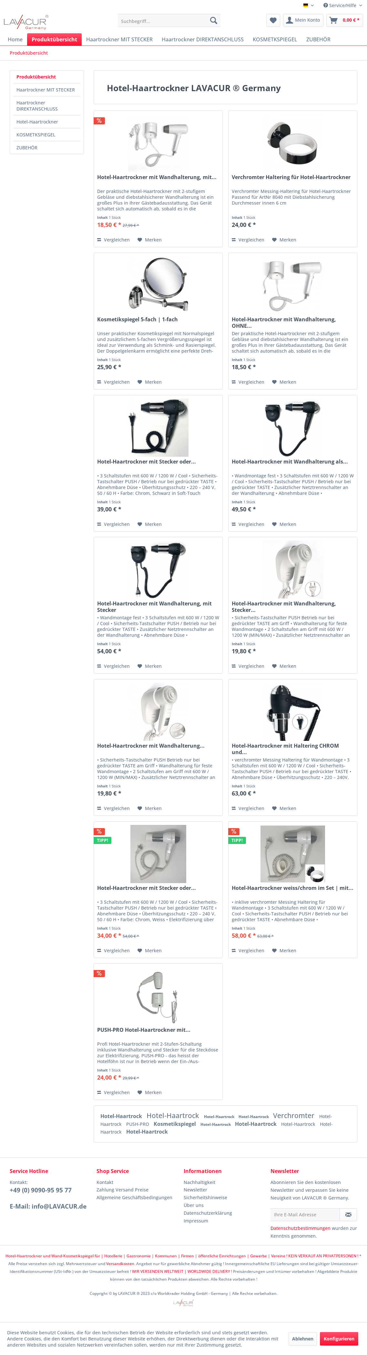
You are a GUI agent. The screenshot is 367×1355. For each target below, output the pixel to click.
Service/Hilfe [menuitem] (340, 5)
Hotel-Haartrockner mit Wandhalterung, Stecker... (284, 606)
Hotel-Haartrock (121, 1116)
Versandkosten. (120, 1263)
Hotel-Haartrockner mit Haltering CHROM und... (285, 748)
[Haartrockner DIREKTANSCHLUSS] (202, 39)
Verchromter (294, 1115)
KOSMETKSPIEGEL (35, 135)
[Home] (15, 39)
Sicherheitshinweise (205, 1197)
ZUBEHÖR (26, 147)
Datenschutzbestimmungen (300, 1228)
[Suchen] (213, 20)
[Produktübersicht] (54, 39)
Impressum (196, 1221)
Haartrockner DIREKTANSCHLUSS (37, 106)
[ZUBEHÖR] (318, 39)
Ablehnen (302, 1339)
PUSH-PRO (138, 1124)
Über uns (194, 1205)
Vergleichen (113, 240)
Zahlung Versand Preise (122, 1190)
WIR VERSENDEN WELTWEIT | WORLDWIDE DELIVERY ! (182, 1271)
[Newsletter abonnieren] (348, 1214)
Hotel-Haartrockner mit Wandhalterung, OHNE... (284, 322)
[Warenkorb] (344, 20)
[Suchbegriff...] (169, 20)
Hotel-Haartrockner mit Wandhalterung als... (290, 461)
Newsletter (195, 1190)
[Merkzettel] (273, 20)
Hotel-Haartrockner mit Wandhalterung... (151, 745)
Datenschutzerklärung (208, 1213)
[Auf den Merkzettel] (150, 240)
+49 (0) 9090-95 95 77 (41, 1190)
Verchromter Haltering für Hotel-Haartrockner (291, 177)
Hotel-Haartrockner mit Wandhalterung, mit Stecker (154, 606)
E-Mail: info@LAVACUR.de (48, 1206)
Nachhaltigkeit (199, 1182)
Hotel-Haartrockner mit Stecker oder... (146, 461)
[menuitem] (169, 20)
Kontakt (105, 1182)
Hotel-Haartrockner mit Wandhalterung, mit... (157, 177)
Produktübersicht (36, 77)
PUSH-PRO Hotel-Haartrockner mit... (143, 1030)
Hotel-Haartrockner (37, 122)
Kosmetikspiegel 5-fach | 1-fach (137, 319)
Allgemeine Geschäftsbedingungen (134, 1197)
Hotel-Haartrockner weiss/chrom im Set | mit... (292, 888)
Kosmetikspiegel (175, 1123)
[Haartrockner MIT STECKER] (119, 39)
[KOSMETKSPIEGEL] (275, 39)
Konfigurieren (339, 1339)
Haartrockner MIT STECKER (45, 90)
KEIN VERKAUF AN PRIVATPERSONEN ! (323, 1256)
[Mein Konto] (303, 20)
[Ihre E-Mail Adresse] (305, 1214)
